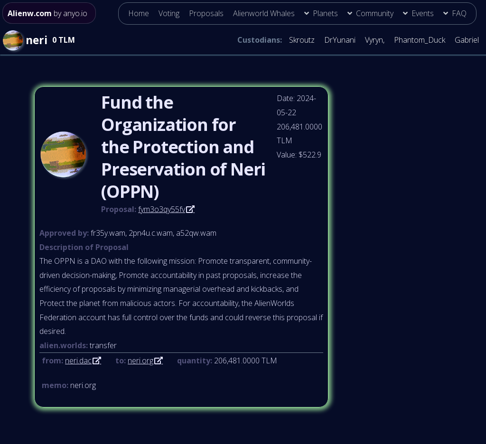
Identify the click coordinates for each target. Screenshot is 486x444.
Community (374, 13)
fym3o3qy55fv (161, 209)
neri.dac (78, 360)
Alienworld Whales (264, 13)
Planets (325, 13)
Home (138, 13)
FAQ (459, 13)
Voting (169, 13)
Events (422, 13)
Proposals (206, 13)
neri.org (140, 360)
